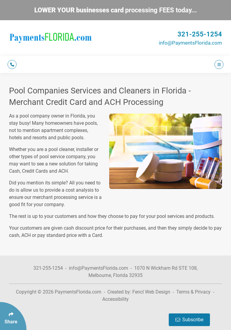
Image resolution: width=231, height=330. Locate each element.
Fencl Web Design (151, 292)
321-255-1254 (199, 34)
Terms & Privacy (193, 292)
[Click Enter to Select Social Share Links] (13, 316)
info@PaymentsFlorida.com (190, 43)
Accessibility (115, 299)
